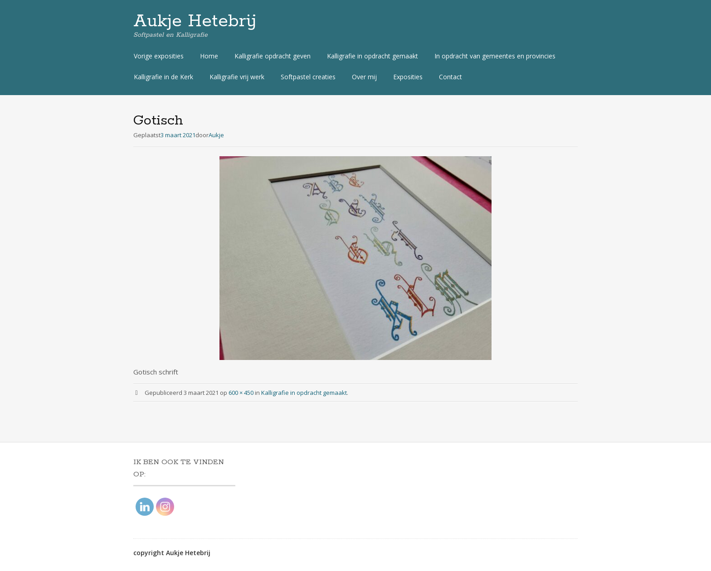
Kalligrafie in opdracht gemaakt (372, 56)
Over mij (364, 76)
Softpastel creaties (308, 76)
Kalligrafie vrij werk (236, 76)
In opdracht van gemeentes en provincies (494, 56)
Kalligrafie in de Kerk (163, 76)
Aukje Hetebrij (195, 21)
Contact (450, 76)
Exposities (408, 76)
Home (209, 56)
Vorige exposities (159, 56)
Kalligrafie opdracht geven (272, 56)
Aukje (216, 135)
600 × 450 (241, 393)
